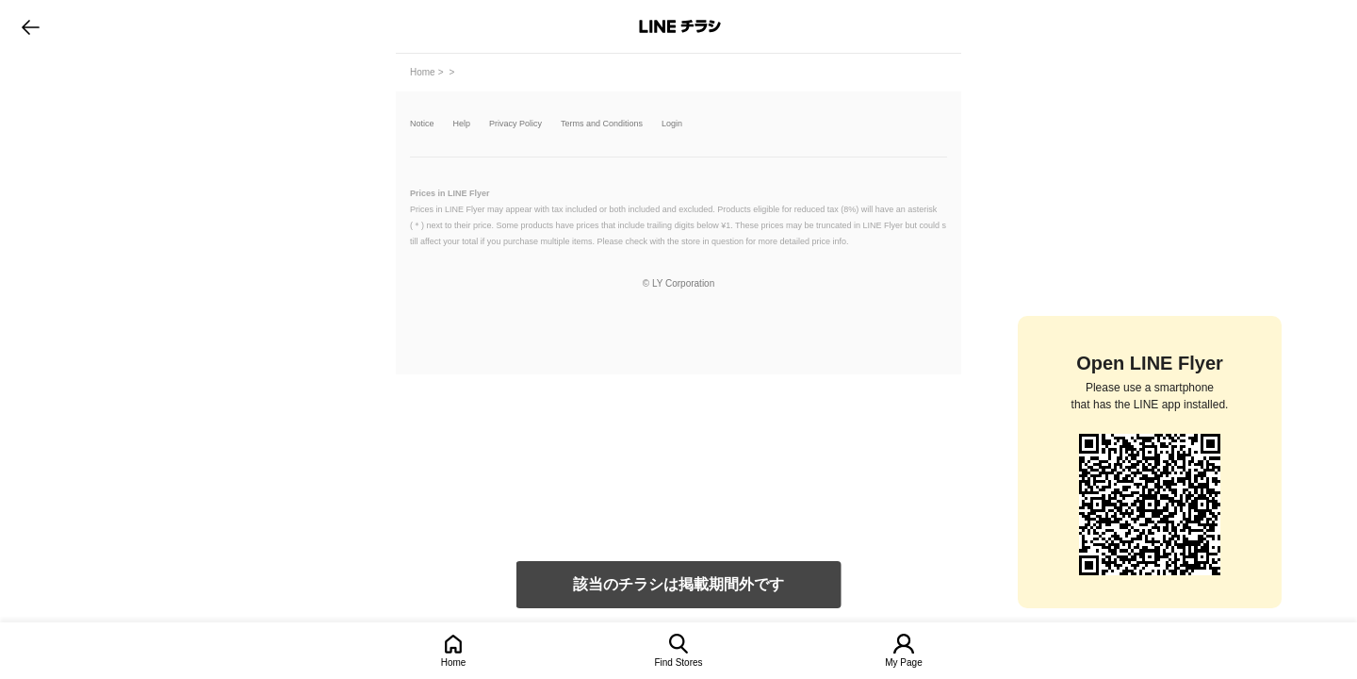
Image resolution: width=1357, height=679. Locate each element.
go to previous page (30, 26)
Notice (422, 124)
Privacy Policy (515, 124)
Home (453, 662)
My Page (903, 662)
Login (672, 124)
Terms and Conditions (602, 124)
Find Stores (678, 662)
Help (462, 124)
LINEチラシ (680, 26)
